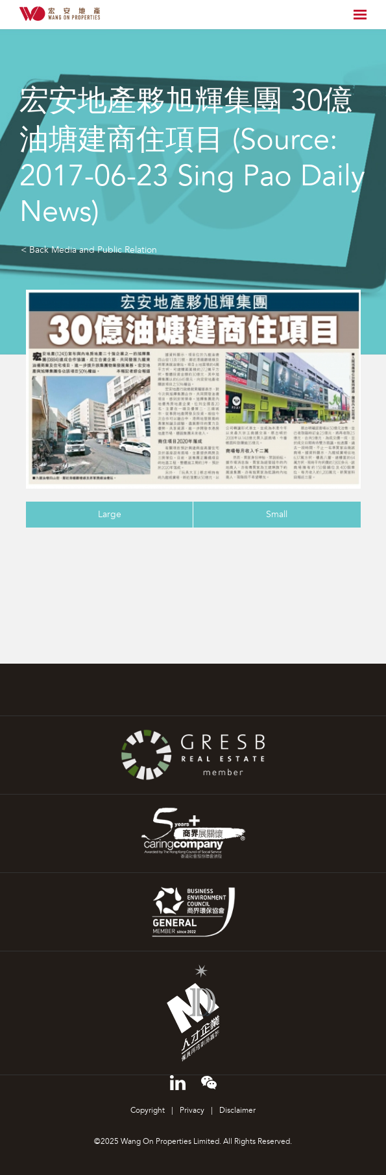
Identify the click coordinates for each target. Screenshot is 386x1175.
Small (276, 514)
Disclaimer (237, 1110)
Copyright (147, 1110)
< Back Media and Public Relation (89, 249)
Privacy (192, 1110)
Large (109, 514)
